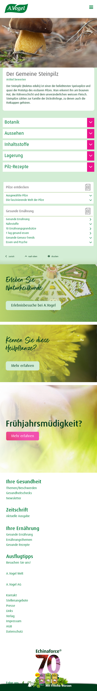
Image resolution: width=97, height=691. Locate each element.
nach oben (31, 256)
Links (9, 611)
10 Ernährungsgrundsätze (21, 228)
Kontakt (11, 595)
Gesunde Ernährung (17, 219)
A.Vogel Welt (14, 573)
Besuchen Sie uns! (18, 562)
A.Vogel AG (13, 584)
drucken (53, 256)
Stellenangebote (17, 600)
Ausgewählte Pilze (17, 195)
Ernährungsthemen (19, 540)
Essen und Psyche (16, 242)
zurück (9, 256)
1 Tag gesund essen (17, 233)
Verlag (10, 616)
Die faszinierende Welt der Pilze (25, 200)
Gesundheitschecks (19, 493)
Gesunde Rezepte (18, 545)
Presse (10, 605)
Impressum (13, 621)
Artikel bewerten (16, 79)
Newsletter (13, 498)
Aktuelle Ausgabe (18, 516)
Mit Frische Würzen (59, 685)
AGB (9, 626)
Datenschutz (14, 631)
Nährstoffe (12, 223)
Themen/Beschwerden (21, 488)
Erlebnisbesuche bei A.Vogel (33, 305)
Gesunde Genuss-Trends (20, 237)
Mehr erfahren (22, 366)
